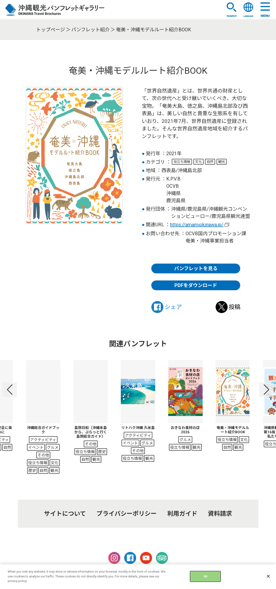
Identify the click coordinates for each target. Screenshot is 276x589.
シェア (166, 307)
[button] (9, 389)
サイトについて (65, 513)
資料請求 (220, 513)
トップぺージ (50, 30)
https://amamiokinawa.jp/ (196, 225)
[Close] (268, 579)
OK (205, 579)
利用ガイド (182, 513)
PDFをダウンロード (195, 285)
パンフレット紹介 (90, 30)
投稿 (228, 307)
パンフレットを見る (196, 268)
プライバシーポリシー (126, 513)
